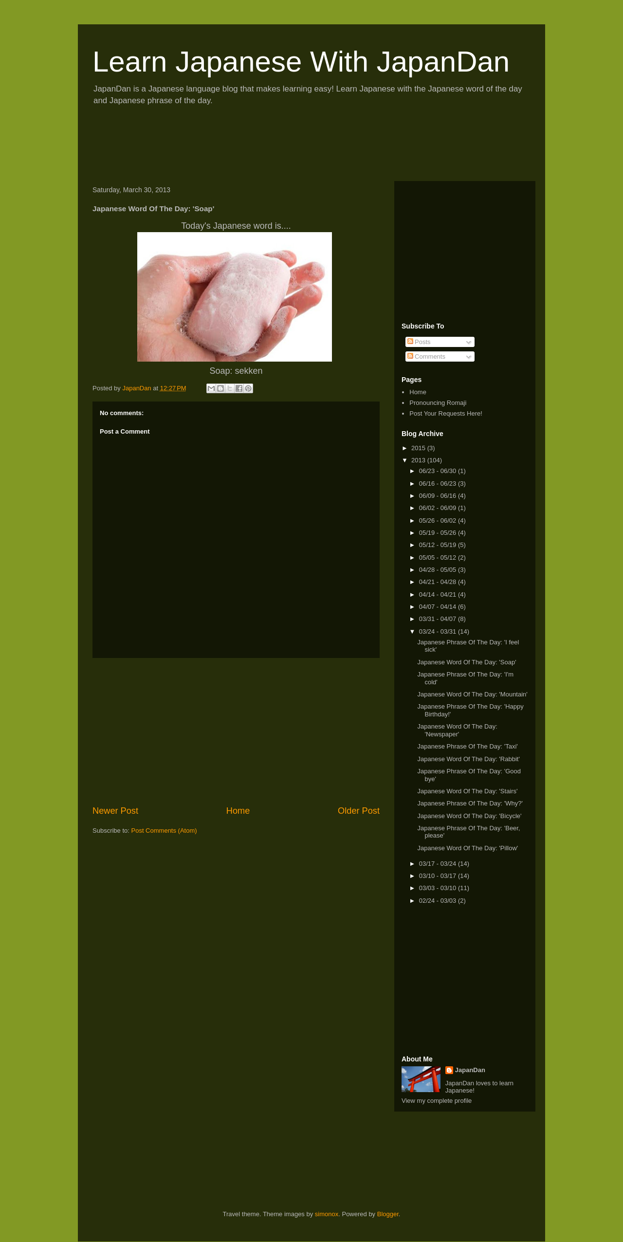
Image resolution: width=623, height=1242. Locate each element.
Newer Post (115, 811)
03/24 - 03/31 (438, 631)
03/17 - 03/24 (438, 863)
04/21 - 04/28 (438, 581)
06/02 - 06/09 (438, 507)
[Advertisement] (265, 146)
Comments (426, 356)
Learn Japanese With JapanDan (301, 61)
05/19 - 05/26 (438, 532)
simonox (326, 1214)
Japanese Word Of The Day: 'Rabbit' (468, 759)
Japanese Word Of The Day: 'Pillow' (467, 848)
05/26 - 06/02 (438, 520)
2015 (419, 448)
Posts (419, 342)
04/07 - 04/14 (438, 606)
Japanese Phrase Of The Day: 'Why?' (469, 803)
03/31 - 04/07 (438, 618)
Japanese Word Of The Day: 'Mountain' (472, 694)
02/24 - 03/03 (438, 900)
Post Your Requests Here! (445, 413)
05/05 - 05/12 (438, 557)
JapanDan (470, 1070)
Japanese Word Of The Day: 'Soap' (466, 662)
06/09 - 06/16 (438, 495)
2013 (419, 460)
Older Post (359, 811)
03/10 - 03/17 (438, 875)
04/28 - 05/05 (438, 569)
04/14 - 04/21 (438, 594)
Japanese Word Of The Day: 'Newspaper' (457, 730)
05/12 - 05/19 (438, 544)
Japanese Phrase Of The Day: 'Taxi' (467, 746)
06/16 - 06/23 (438, 483)
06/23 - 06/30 (438, 471)
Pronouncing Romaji (437, 402)
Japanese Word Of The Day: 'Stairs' (467, 791)
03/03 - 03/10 (438, 888)
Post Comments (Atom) (164, 830)
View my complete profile (437, 1100)
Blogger (388, 1214)
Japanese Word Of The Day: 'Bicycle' (469, 816)
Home (238, 811)
